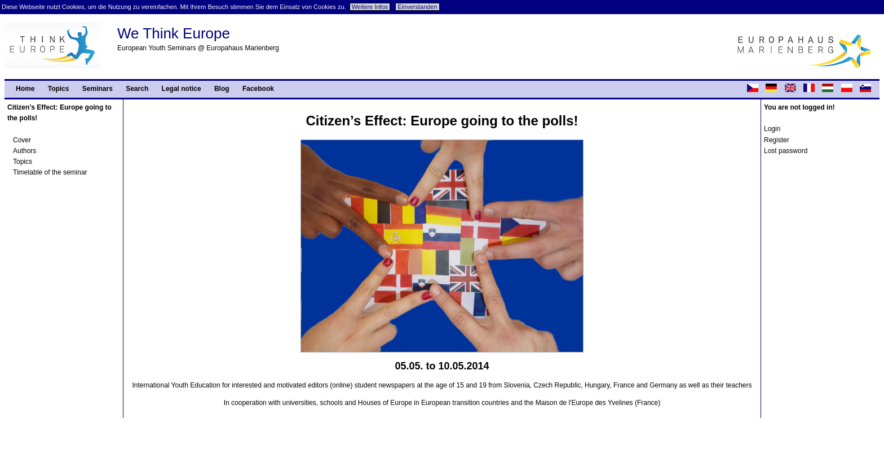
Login (772, 129)
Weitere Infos (370, 6)
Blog (221, 89)
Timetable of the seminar (50, 172)
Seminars (97, 89)
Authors (24, 151)
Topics (58, 89)
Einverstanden (417, 6)
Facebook (258, 89)
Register (776, 140)
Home (25, 89)
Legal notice (181, 89)
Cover (22, 140)
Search (137, 89)
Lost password (785, 151)
